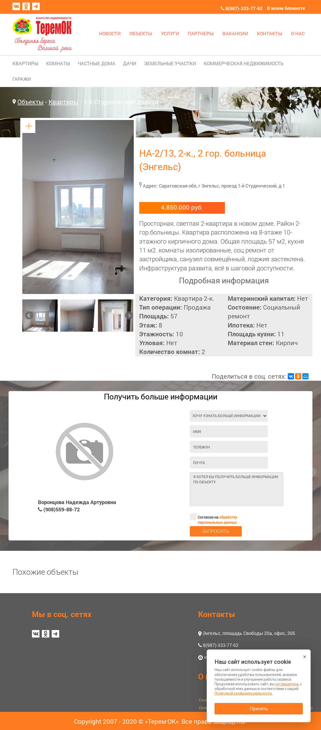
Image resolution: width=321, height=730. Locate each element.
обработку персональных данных (217, 520)
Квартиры (63, 102)
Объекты (30, 102)
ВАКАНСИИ (235, 33)
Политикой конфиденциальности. (243, 693)
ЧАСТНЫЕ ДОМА (96, 63)
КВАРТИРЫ (25, 63)
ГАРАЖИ (21, 79)
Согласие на (213, 516)
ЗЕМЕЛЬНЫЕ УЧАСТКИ (170, 63)
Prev (29, 315)
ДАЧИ (129, 63)
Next (129, 315)
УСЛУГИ (170, 33)
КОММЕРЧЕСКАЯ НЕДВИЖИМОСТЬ (243, 63)
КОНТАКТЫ (269, 33)
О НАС (298, 33)
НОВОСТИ (110, 33)
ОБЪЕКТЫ (141, 33)
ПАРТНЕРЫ (201, 33)
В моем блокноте (286, 8)
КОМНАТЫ (58, 63)
